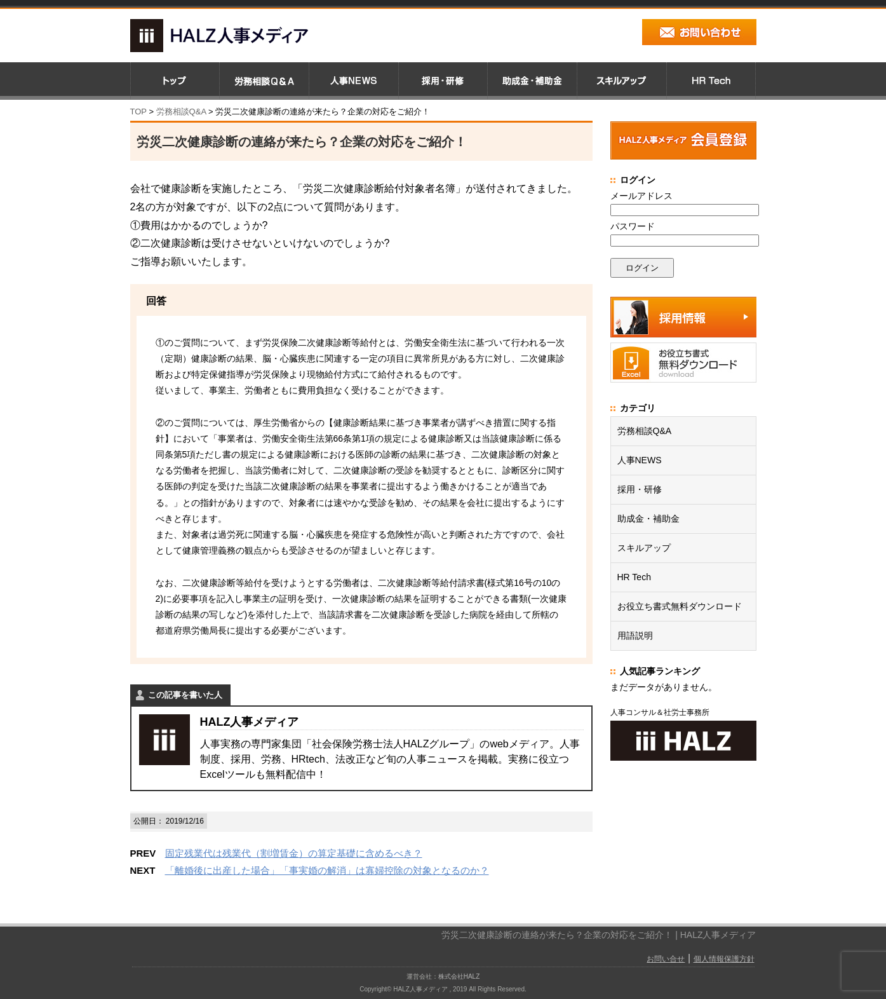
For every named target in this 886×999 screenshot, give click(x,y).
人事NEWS (639, 460)
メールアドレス (641, 196)
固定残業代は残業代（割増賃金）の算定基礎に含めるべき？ (293, 853)
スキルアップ (644, 548)
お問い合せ (666, 959)
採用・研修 (639, 489)
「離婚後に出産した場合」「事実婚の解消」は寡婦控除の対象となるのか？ (327, 870)
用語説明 (635, 635)
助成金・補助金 (648, 518)
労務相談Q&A (181, 111)
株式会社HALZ (459, 976)
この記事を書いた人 (185, 695)
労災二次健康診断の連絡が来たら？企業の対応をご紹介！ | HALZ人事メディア (598, 935)
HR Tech (634, 577)
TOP (138, 111)
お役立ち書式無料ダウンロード (679, 606)
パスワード (632, 226)
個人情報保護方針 (724, 959)
